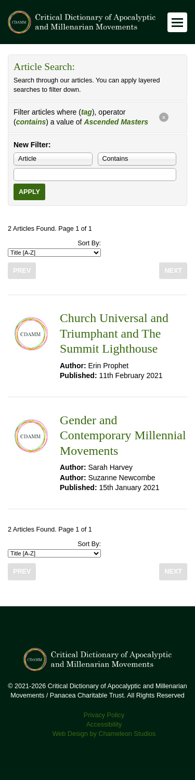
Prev (22, 270)
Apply (29, 192)
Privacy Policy (104, 715)
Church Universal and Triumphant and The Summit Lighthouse (114, 333)
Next (173, 270)
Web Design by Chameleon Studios (104, 733)
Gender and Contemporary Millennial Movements (123, 435)
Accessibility (104, 724)
